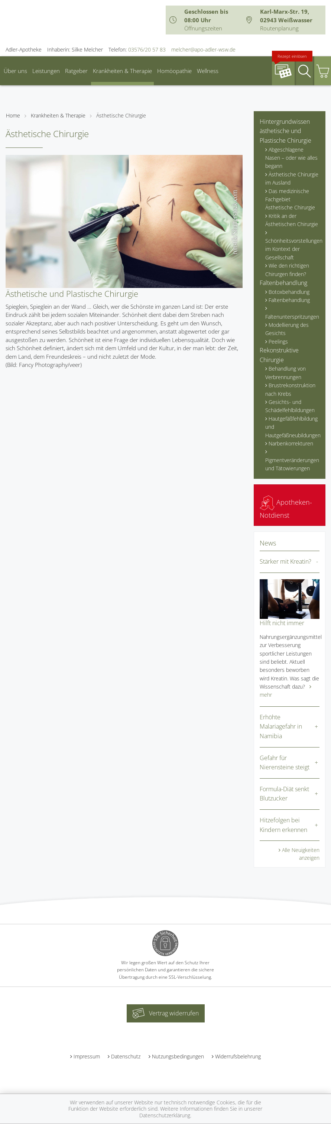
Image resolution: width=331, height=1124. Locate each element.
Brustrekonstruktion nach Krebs (290, 389)
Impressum (87, 1056)
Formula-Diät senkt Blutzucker (284, 794)
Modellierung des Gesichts (287, 328)
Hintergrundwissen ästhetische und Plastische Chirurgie (285, 131)
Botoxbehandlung (289, 291)
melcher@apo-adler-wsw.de (203, 49)
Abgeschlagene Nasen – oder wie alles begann (291, 158)
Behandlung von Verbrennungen (285, 372)
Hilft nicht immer (282, 623)
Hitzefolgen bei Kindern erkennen (283, 825)
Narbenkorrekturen (291, 443)
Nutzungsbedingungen (178, 1056)
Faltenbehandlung (283, 283)
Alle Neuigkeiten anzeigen (300, 853)
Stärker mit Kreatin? (285, 561)
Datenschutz (125, 1056)
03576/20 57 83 (147, 49)
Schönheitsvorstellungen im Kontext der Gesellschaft (292, 249)
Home (13, 115)
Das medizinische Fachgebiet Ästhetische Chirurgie (290, 199)
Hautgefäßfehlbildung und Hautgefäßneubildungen (292, 427)
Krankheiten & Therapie (122, 70)
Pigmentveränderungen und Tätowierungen (292, 464)
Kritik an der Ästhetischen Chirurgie (291, 220)
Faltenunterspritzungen (292, 316)
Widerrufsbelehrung (238, 1056)
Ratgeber (76, 70)
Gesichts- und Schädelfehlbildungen (290, 406)
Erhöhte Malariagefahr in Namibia (281, 726)
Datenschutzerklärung (164, 1115)
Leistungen (46, 70)
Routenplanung (279, 28)
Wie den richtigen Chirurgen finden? (287, 269)
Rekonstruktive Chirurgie (279, 355)
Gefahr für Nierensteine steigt (284, 763)
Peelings (278, 341)
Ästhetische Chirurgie (121, 115)
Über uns (15, 70)
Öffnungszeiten (203, 28)
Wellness (207, 70)
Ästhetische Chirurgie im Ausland (291, 178)
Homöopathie (174, 70)
